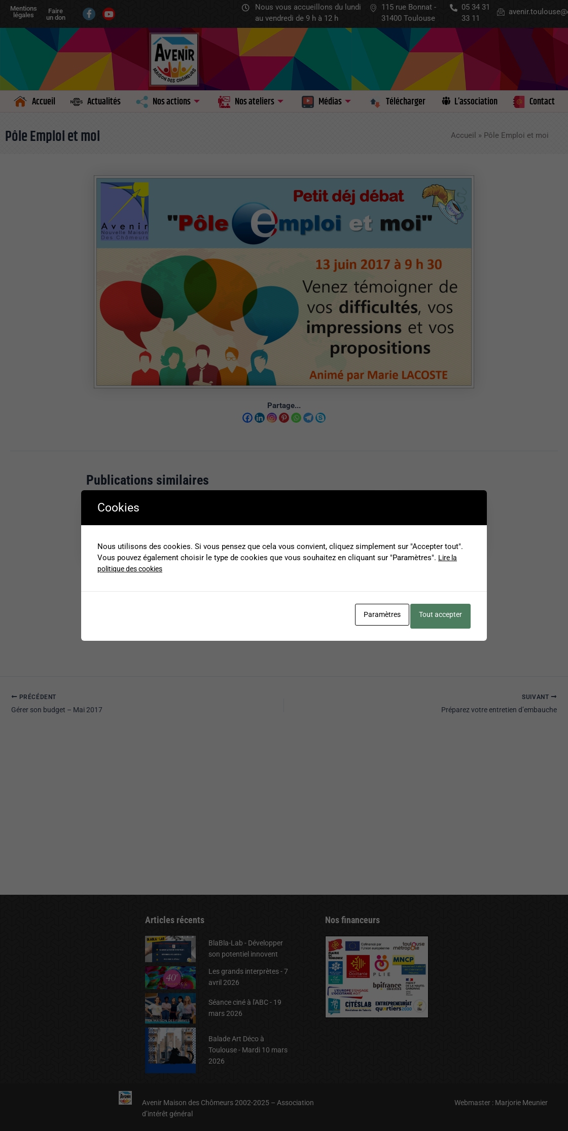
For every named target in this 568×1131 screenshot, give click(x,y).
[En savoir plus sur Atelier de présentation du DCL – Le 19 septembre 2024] (335, 527)
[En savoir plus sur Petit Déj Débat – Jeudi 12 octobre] (437, 527)
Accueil (463, 135)
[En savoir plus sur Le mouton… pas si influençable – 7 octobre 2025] (130, 531)
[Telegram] (308, 418)
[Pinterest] (284, 418)
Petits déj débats (113, 627)
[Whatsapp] (296, 418)
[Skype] (320, 418)
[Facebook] (89, 14)
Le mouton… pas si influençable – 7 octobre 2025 (124, 592)
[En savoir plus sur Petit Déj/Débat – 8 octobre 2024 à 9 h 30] (232, 521)
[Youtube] (108, 14)
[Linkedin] (260, 418)
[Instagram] (272, 418)
